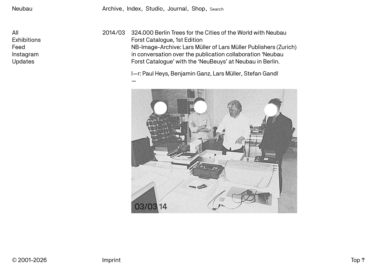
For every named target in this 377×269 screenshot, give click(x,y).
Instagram (25, 54)
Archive (112, 8)
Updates (23, 61)
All (15, 32)
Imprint (111, 259)
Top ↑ (358, 259)
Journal (177, 8)
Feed (18, 46)
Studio (154, 8)
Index (134, 8)
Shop (198, 8)
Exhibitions (26, 39)
